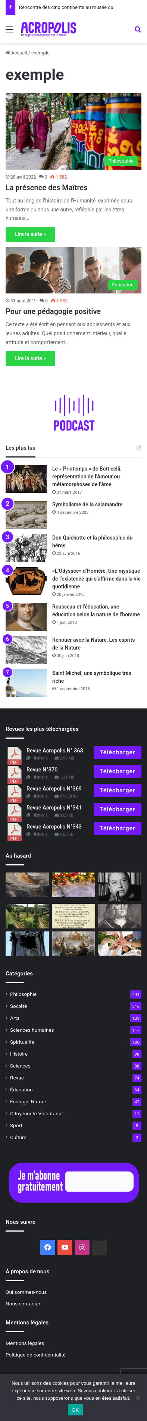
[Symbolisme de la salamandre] (26, 515)
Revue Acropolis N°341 (54, 808)
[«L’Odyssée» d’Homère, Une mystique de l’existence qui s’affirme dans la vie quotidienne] (26, 581)
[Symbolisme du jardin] (27, 916)
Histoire (19, 1054)
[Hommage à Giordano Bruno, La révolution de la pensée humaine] (27, 943)
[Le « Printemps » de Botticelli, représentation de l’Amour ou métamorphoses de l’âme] (26, 479)
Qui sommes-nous (26, 1292)
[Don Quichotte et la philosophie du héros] (26, 548)
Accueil (16, 53)
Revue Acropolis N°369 (54, 789)
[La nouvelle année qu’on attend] (73, 885)
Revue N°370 (41, 770)
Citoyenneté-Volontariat (36, 1113)
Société (18, 1006)
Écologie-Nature (28, 1101)
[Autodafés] (73, 916)
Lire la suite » (30, 234)
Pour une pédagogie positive (53, 311)
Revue (17, 1078)
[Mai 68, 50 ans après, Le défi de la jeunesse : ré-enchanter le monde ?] (119, 943)
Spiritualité (22, 1042)
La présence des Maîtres (47, 187)
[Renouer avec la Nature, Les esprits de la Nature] (26, 650)
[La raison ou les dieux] (73, 943)
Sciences (20, 1066)
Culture (18, 1137)
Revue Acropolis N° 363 (54, 751)
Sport (16, 1125)
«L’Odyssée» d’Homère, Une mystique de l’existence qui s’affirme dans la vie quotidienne (96, 579)
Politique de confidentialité (36, 1355)
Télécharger (117, 752)
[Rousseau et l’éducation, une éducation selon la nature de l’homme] (26, 617)
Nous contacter (23, 1304)
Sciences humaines (32, 1030)
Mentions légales (25, 1343)
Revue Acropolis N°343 (54, 827)
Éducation (21, 1090)
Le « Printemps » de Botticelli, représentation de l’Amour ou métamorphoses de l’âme (87, 476)
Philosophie (23, 994)
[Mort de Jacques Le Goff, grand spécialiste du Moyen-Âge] (119, 887)
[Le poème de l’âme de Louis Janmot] (27, 885)
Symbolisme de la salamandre (87, 504)
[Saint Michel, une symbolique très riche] (26, 683)
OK (75, 1410)
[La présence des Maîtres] (73, 131)
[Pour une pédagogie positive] (73, 270)
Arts (14, 1018)
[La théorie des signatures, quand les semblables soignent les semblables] (119, 916)
